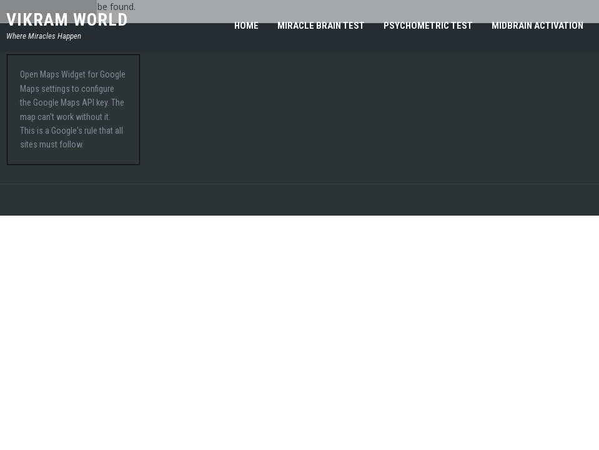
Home (246, 25)
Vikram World (67, 19)
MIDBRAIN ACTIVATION (537, 25)
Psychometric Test (428, 25)
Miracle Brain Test (321, 25)
